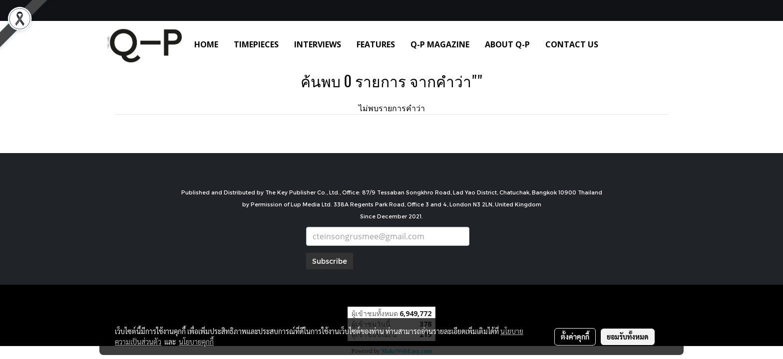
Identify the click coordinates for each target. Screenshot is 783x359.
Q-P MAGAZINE (439, 44)
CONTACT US (571, 44)
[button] (621, 44)
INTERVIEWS (317, 44)
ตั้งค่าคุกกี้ (575, 336)
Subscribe (329, 261)
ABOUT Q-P (507, 44)
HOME (206, 44)
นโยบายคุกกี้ (196, 341)
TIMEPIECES (256, 44)
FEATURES (376, 44)
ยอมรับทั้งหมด (628, 336)
